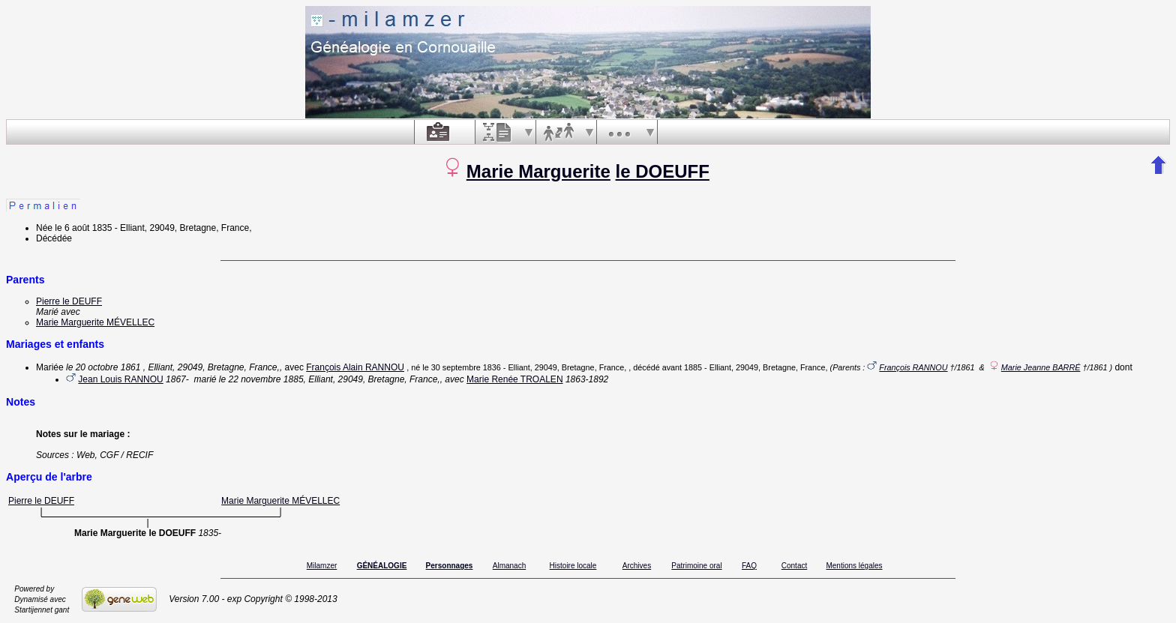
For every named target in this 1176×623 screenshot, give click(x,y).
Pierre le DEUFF (69, 301)
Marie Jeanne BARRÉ (1041, 367)
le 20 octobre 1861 (103, 367)
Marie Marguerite (538, 171)
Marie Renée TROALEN (514, 379)
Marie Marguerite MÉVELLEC (95, 322)
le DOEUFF (663, 171)
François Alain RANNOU (355, 367)
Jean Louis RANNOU (120, 379)
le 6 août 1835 (83, 228)
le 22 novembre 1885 (261, 379)
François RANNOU (913, 367)
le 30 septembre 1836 (461, 367)
